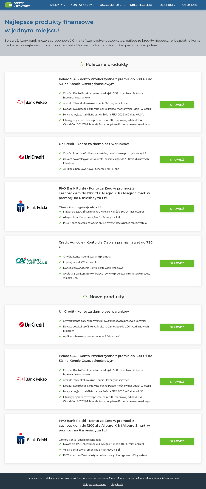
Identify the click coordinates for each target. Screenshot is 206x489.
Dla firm (166, 4)
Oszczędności (111, 4)
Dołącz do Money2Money (141, 477)
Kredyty (56, 4)
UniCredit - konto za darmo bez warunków (94, 144)
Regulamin (117, 484)
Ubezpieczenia (141, 4)
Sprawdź (177, 104)
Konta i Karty (81, 4)
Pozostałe (188, 4)
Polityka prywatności (94, 484)
